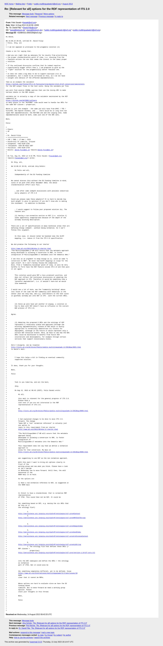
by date (41, 635)
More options (49, 14)
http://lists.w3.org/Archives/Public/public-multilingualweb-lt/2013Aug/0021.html (46, 347)
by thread (49, 635)
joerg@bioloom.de (17, 30)
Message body (28, 14)
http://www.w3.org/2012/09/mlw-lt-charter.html (31, 249)
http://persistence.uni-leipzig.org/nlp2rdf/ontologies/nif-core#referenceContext (53, 536)
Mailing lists (20, 4)
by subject (58, 635)
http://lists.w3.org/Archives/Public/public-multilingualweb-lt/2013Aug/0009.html (53, 411)
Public (29, 4)
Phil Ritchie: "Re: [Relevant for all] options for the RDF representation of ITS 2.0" (58, 626)
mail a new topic (48, 632)
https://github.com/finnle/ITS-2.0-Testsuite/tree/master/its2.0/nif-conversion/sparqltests (45, 84)
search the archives (42, 638)
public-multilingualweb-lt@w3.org (47, 4)
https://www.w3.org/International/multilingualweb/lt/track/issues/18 (47, 573)
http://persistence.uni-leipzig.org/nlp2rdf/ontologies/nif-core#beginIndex (50, 526)
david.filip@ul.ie (22, 150)
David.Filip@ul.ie (30, 28)
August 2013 (68, 4)
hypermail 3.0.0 (36, 642)
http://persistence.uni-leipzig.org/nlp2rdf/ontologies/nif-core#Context (49, 514)
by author (67, 635)
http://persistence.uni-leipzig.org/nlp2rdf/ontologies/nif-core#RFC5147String (51, 518)
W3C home (9, 4)
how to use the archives (23, 638)
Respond (38, 14)
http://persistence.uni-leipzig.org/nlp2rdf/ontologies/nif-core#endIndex (49, 532)
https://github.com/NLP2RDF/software (21, 101)
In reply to (59, 16)
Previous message (46, 16)
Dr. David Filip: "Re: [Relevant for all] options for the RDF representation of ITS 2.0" (52, 628)
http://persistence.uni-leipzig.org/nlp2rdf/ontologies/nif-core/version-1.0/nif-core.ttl (56, 553)
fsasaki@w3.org (29, 23)
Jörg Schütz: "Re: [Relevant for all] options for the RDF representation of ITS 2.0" (54, 623)
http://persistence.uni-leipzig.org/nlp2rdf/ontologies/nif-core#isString (49, 545)
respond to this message (30, 632)
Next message (31, 16)
